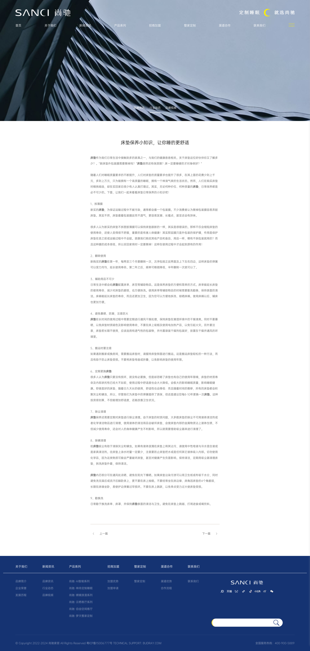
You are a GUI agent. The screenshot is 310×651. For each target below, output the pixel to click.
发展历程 (21, 595)
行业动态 (155, 108)
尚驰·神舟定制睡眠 (81, 588)
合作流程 (166, 588)
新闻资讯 (85, 25)
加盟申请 (113, 588)
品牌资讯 (139, 108)
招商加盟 (155, 25)
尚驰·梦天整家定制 (81, 616)
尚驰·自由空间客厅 (81, 609)
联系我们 (259, 25)
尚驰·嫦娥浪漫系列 (81, 595)
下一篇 (211, 534)
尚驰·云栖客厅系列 (81, 602)
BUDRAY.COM (152, 643)
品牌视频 (170, 108)
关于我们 (50, 25)
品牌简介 (21, 581)
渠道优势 (166, 581)
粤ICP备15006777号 (99, 643)
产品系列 (120, 25)
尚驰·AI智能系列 (79, 581)
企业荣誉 (21, 588)
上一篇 (99, 534)
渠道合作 (225, 25)
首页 (18, 25)
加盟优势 (113, 581)
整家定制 (190, 25)
